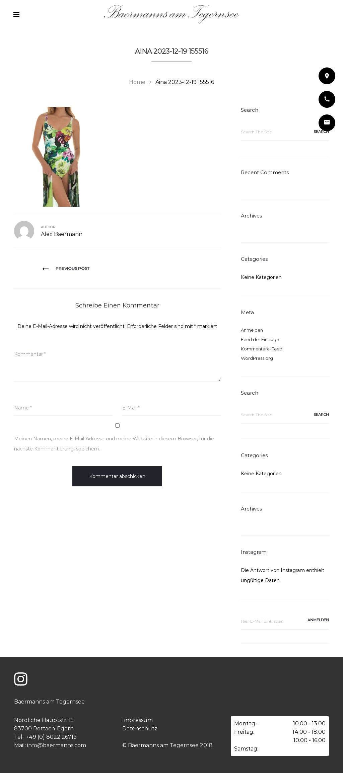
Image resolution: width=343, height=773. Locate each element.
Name (23, 408)
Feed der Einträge (260, 339)
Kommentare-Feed (261, 348)
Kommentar (30, 354)
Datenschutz (139, 728)
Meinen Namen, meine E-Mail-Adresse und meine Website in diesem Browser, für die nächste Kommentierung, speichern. (114, 444)
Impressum (137, 720)
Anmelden (252, 330)
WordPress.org (257, 358)
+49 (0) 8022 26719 (51, 737)
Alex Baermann (61, 234)
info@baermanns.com (56, 745)
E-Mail (131, 408)
